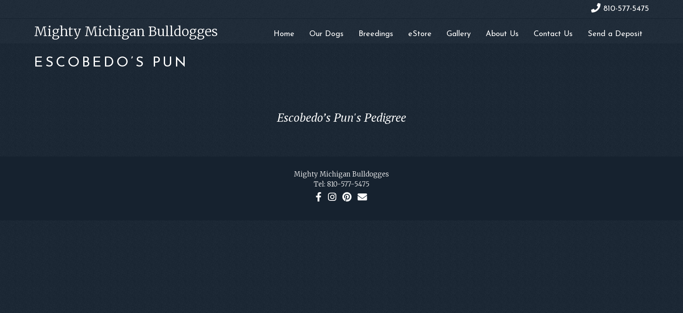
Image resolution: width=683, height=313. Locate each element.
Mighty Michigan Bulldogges (126, 31)
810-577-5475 (348, 184)
